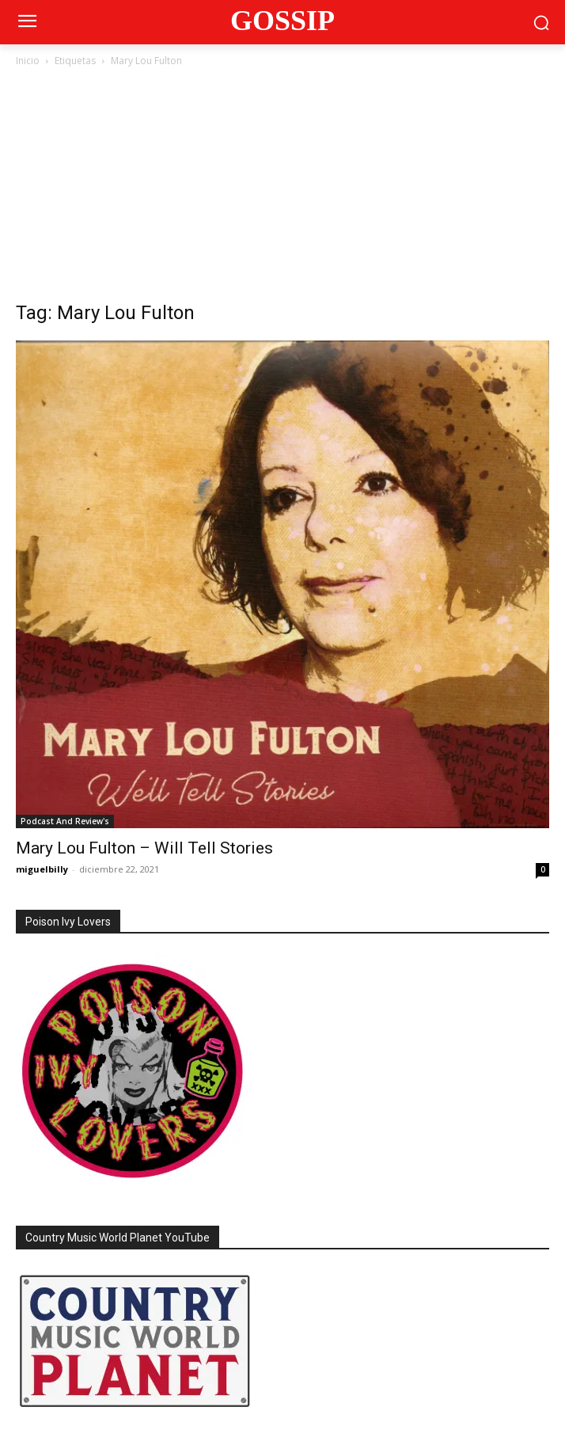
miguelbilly (42, 869)
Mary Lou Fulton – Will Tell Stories (144, 847)
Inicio (28, 60)
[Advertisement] (282, 188)
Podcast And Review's (65, 821)
